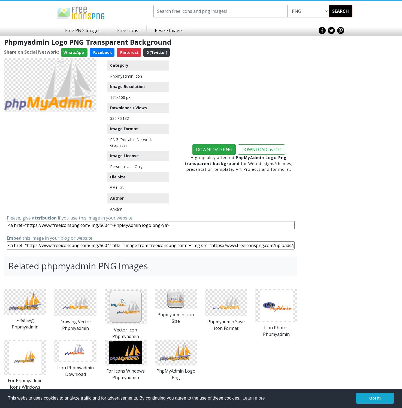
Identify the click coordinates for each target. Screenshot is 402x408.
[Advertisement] (50, 152)
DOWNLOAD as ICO (261, 150)
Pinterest (129, 52)
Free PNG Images (83, 31)
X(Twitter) (156, 52)
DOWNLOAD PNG (214, 150)
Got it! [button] (375, 398)
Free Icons (127, 31)
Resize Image (168, 31)
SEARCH (340, 11)
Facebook (102, 52)
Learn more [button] (254, 398)
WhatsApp (74, 52)
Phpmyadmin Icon (126, 76)
